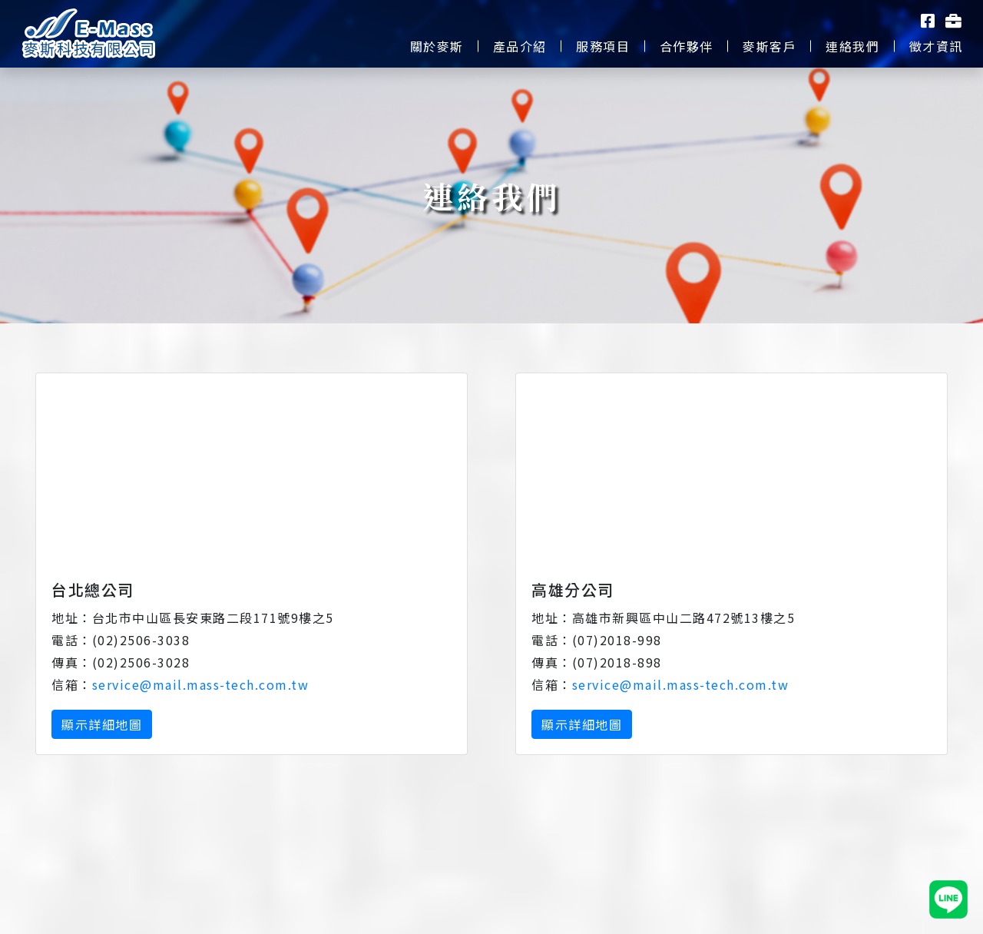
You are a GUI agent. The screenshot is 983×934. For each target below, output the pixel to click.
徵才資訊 (936, 46)
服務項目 (603, 46)
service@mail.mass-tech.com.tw (200, 684)
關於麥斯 (437, 46)
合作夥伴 (686, 46)
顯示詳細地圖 (101, 724)
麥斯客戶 (769, 46)
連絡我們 (852, 46)
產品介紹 (520, 46)
